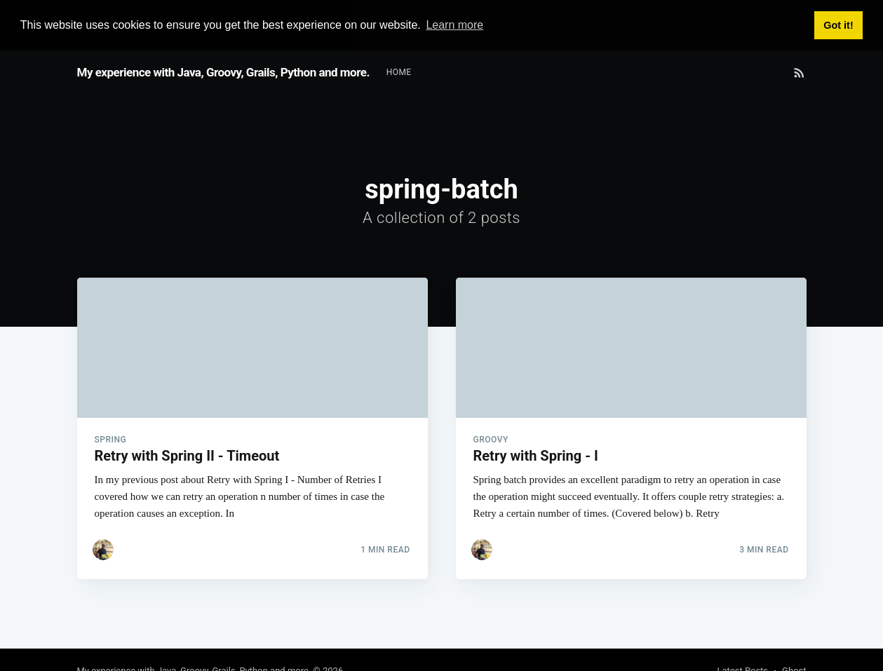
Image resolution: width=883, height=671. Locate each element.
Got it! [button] (838, 25)
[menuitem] (399, 72)
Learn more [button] (454, 25)
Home (399, 71)
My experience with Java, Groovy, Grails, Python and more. (223, 72)
